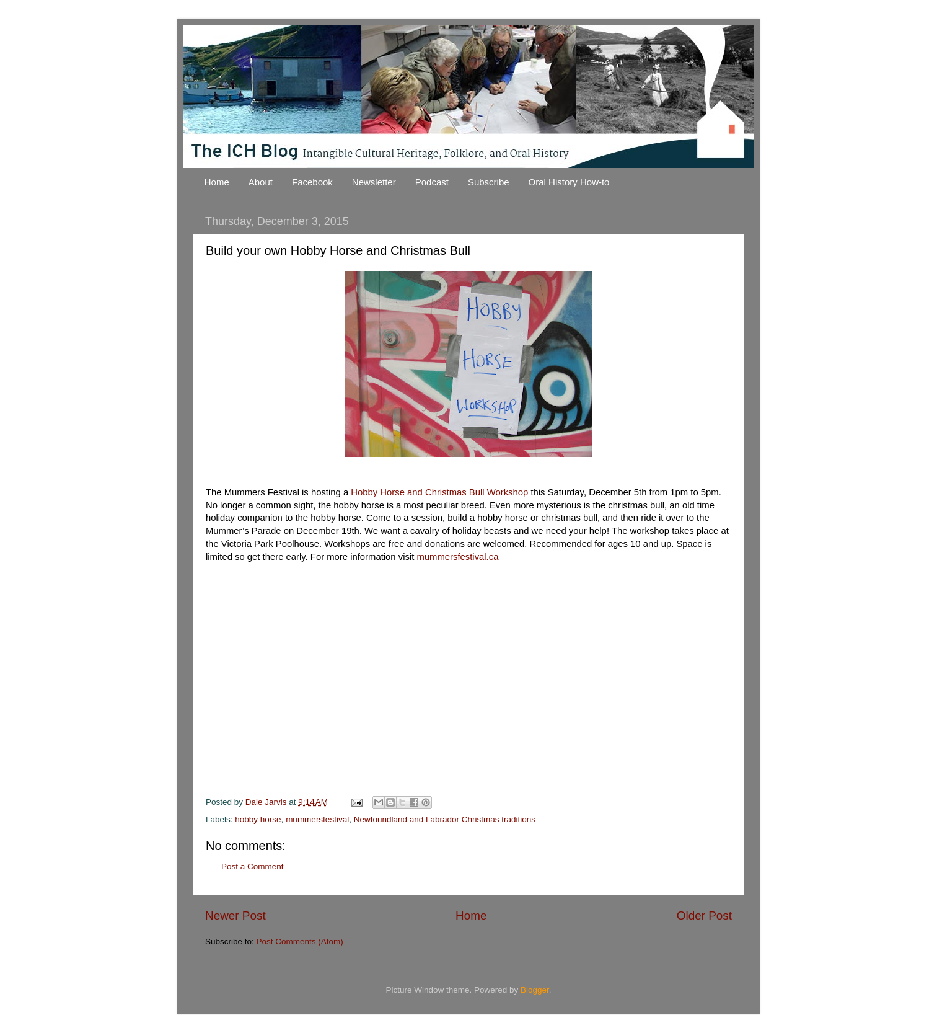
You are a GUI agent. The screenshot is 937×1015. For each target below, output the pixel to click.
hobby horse (258, 819)
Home (217, 182)
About (261, 182)
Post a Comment (252, 866)
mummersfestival (317, 819)
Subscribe (488, 182)
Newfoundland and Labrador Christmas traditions (444, 819)
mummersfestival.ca (457, 557)
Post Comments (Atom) (300, 941)
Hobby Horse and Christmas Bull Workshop (439, 492)
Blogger (535, 990)
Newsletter (374, 182)
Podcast (432, 182)
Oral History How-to (569, 182)
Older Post (704, 915)
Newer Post (235, 915)
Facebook (312, 182)
